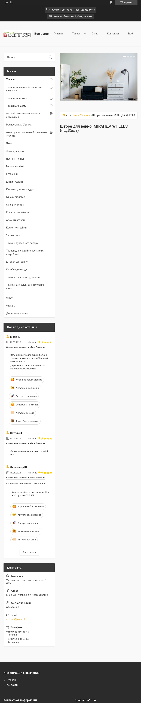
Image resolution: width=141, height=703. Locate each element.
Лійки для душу (15, 151)
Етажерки (12, 174)
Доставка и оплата (17, 313)
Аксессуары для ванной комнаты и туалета (26, 134)
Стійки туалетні (15, 204)
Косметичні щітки (16, 227)
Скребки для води (16, 269)
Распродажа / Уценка (19, 124)
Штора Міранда (81, 115)
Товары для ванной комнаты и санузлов (24, 89)
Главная (58, 33)
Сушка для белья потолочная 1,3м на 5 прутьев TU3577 (30, 494)
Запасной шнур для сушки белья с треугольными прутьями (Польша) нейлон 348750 (29, 358)
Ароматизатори (15, 220)
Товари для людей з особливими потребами (25, 252)
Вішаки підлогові (16, 197)
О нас (95, 33)
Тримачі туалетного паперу (22, 243)
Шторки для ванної (17, 261)
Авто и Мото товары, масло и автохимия (23, 115)
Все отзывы (29, 552)
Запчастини (13, 235)
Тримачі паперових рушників (23, 277)
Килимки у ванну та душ (20, 189)
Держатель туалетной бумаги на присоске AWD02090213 (27, 367)
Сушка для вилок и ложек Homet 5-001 (29, 453)
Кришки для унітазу (17, 212)
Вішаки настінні (15, 166)
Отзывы (10, 305)
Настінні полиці (15, 158)
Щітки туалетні (14, 181)
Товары (76, 33)
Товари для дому (16, 105)
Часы (9, 143)
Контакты (113, 33)
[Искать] (50, 57)
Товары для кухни (16, 98)
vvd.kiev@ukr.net (15, 619)
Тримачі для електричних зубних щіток (25, 286)
